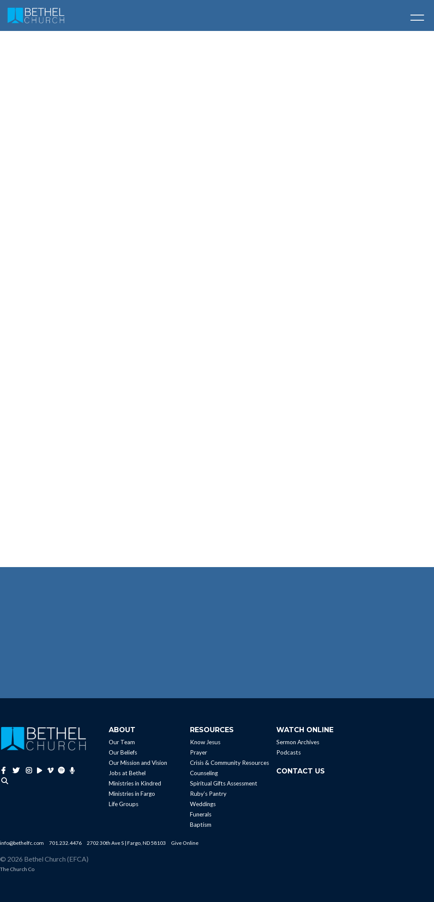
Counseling (204, 773)
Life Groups (123, 804)
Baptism (200, 824)
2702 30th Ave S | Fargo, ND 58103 (126, 843)
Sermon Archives (297, 742)
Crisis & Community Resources (229, 762)
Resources (212, 730)
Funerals (200, 814)
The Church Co (17, 869)
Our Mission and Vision (138, 762)
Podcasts (288, 752)
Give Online (185, 843)
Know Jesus (205, 742)
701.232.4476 (65, 843)
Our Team (122, 742)
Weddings (203, 804)
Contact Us (300, 771)
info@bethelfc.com (22, 843)
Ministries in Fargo (132, 793)
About (122, 730)
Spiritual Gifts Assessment (223, 783)
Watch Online (304, 730)
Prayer (198, 752)
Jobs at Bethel (127, 773)
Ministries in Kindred (135, 783)
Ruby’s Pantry (208, 793)
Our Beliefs (123, 752)
